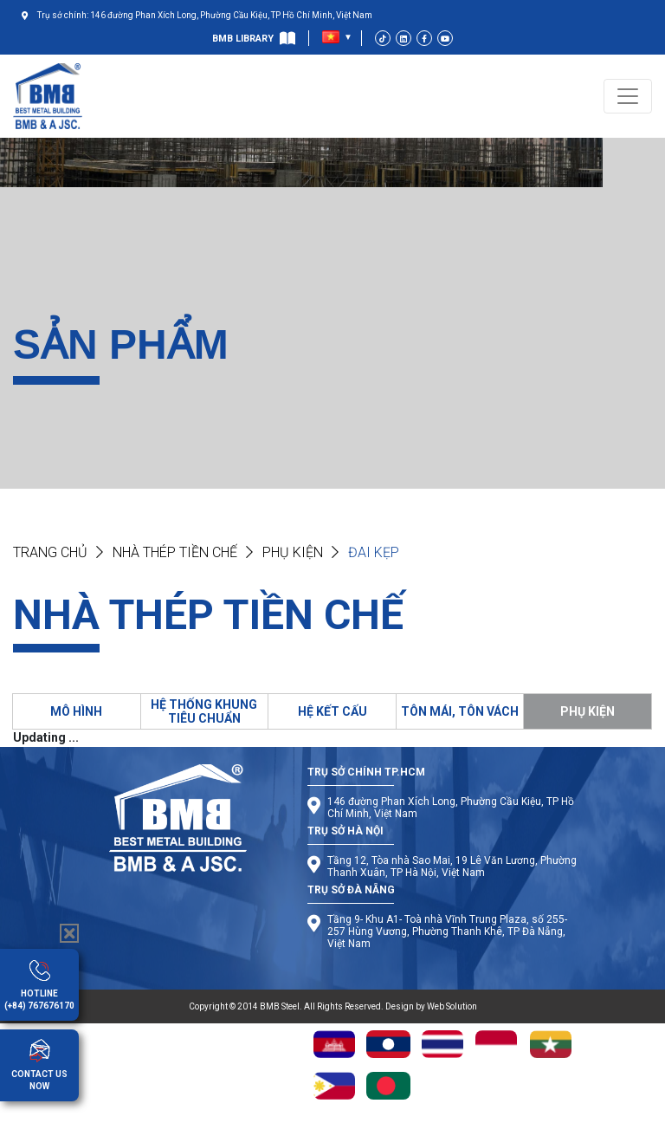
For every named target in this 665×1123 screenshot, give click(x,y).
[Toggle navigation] (628, 96)
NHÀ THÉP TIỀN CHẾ (175, 552)
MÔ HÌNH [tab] (76, 711)
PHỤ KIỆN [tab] (587, 711)
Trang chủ (50, 552)
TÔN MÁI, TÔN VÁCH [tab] (460, 711)
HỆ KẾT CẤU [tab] (332, 711)
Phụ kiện (292, 552)
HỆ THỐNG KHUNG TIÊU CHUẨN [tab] (204, 711)
